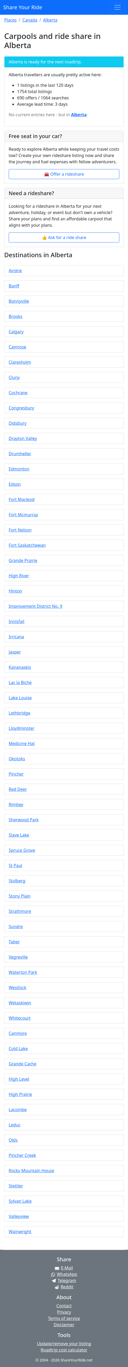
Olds (13, 1140)
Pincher (16, 774)
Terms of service (64, 1318)
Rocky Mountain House (31, 1170)
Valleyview (19, 1216)
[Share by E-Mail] (64, 1268)
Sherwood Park (24, 820)
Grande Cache (23, 1064)
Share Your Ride (22, 7)
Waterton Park (23, 972)
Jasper (15, 652)
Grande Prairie (23, 560)
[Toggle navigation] (117, 7)
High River (19, 576)
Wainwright (20, 1231)
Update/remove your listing (64, 1343)
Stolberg (17, 881)
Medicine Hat (22, 743)
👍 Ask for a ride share (64, 237)
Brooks (15, 316)
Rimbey (16, 804)
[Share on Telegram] (64, 1280)
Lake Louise (20, 698)
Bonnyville (19, 301)
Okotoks (17, 759)
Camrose (17, 347)
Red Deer (18, 789)
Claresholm (20, 362)
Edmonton (19, 469)
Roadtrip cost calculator (64, 1350)
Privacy (64, 1312)
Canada (29, 20)
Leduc (15, 1125)
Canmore (18, 1033)
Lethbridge (19, 713)
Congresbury (21, 408)
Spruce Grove (22, 850)
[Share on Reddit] (64, 1287)
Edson (15, 484)
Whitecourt (19, 1018)
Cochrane (18, 393)
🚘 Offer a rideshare (64, 174)
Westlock (17, 987)
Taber (14, 942)
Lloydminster (21, 728)
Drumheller (20, 454)
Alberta (50, 20)
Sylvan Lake (20, 1201)
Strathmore (20, 911)
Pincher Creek (22, 1155)
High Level (19, 1079)
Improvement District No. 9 (35, 606)
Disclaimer (64, 1325)
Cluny (14, 377)
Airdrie (15, 271)
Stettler (16, 1186)
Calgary (16, 332)
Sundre (16, 926)
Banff (14, 286)
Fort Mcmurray (23, 515)
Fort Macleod (21, 499)
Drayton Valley (23, 438)
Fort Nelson (20, 530)
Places (10, 20)
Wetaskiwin (20, 1003)
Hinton (15, 591)
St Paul (15, 865)
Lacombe (18, 1109)
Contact (64, 1306)
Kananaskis (20, 667)
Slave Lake (19, 835)
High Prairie (20, 1094)
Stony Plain (19, 896)
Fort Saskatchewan (27, 545)
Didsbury (18, 423)
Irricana (16, 637)
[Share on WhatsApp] (64, 1274)
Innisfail (16, 621)
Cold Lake (18, 1048)
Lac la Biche (20, 682)
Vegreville (18, 957)
